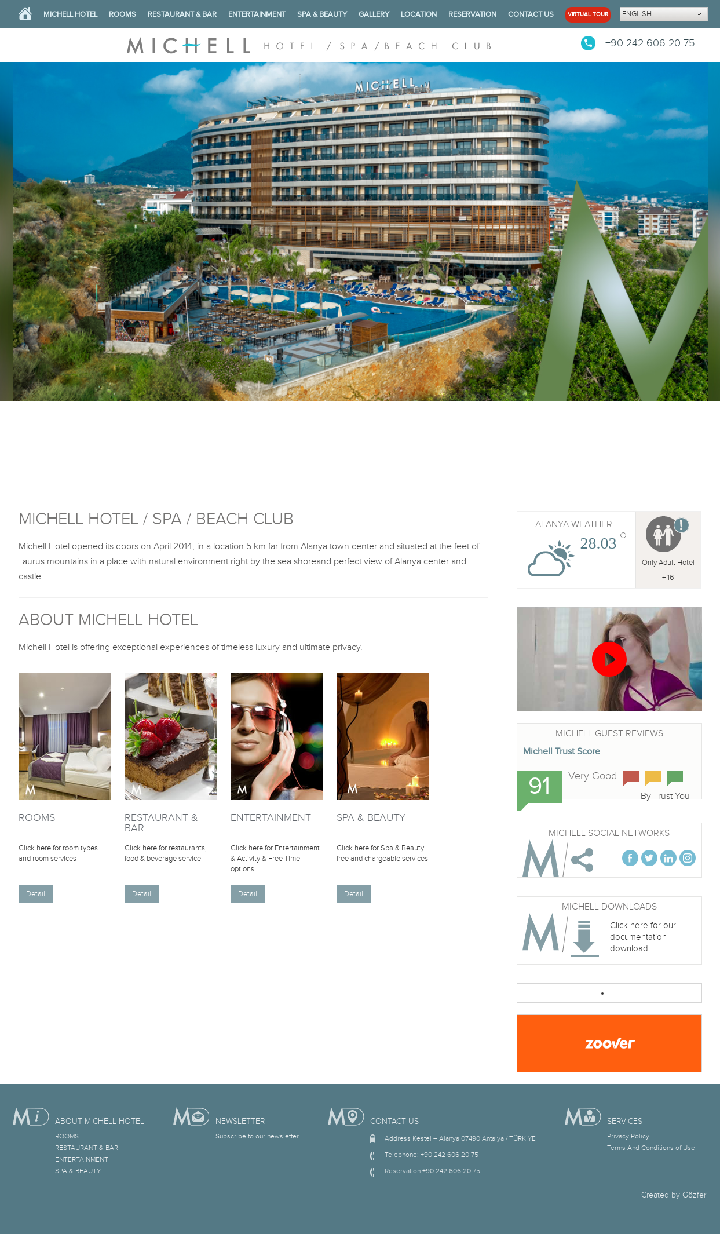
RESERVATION (472, 14)
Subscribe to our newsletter (257, 1136)
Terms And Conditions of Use (651, 1148)
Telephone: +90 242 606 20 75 (431, 1155)
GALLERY (374, 14)
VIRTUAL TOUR (588, 14)
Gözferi (695, 1195)
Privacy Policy (628, 1136)
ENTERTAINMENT (257, 14)
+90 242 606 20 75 (650, 43)
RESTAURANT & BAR (182, 14)
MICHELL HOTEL (70, 14)
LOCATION (419, 14)
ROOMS (122, 14)
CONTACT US (531, 14)
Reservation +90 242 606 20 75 (432, 1171)
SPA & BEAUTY (322, 14)
